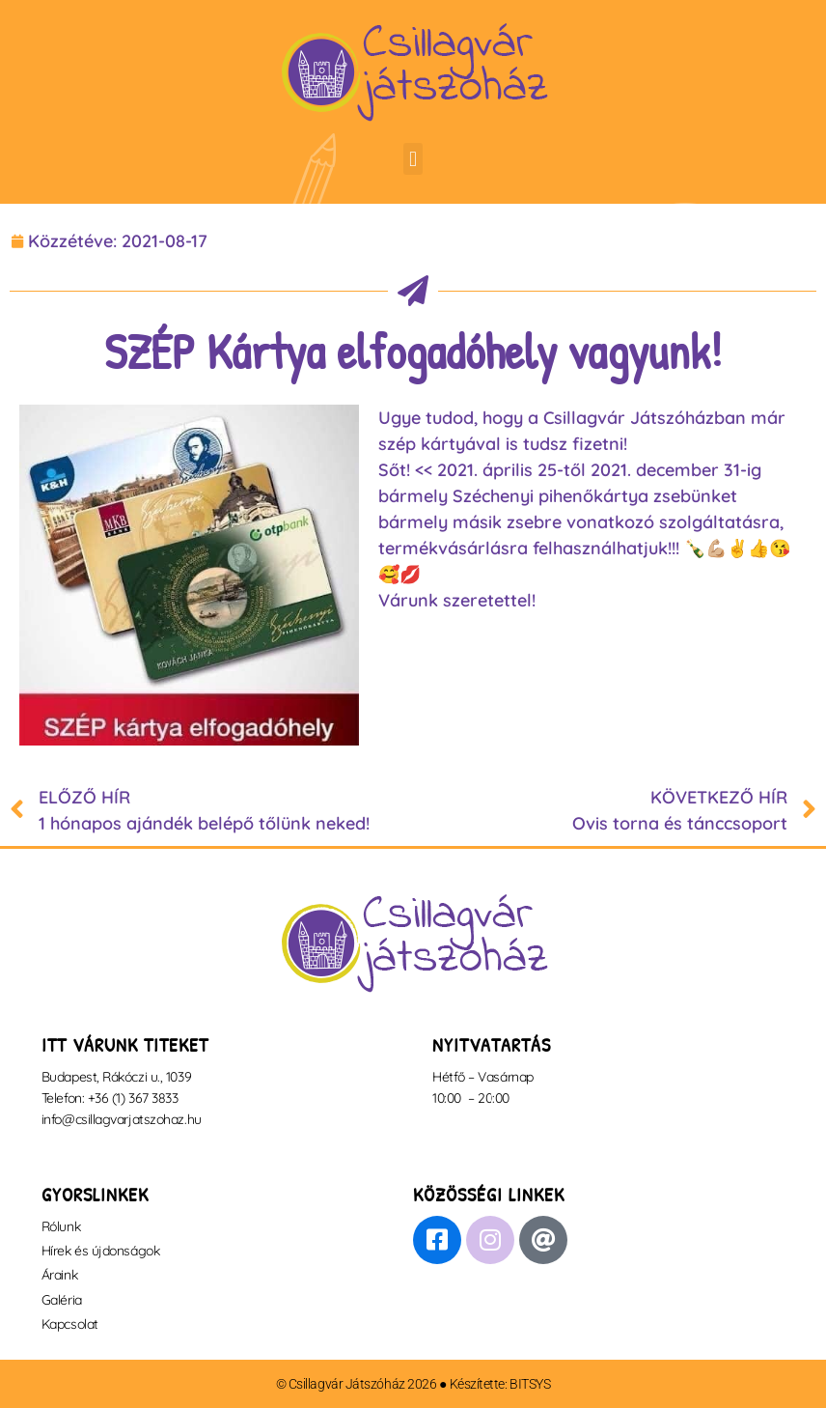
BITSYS (529, 1384)
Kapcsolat (69, 1324)
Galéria (61, 1300)
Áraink (59, 1274)
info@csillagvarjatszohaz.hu (121, 1119)
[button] (412, 159)
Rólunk (60, 1226)
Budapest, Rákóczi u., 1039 (116, 1076)
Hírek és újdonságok (100, 1250)
